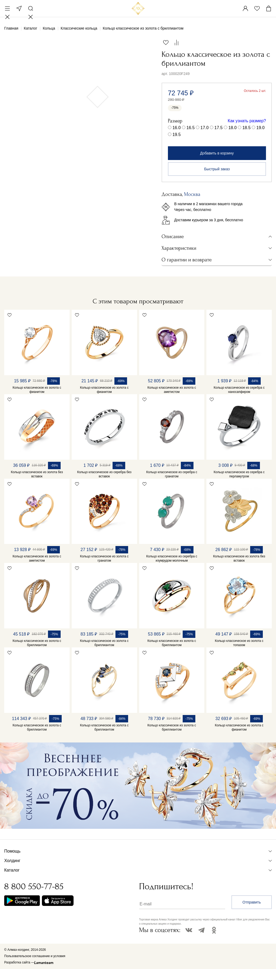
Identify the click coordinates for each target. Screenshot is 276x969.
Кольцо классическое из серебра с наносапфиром (239, 390)
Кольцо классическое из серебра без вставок (104, 474)
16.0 (176, 127)
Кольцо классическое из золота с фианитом (37, 390)
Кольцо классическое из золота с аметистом (171, 390)
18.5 (246, 127)
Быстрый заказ (217, 169)
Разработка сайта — (19, 962)
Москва (19, 8)
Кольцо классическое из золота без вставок (37, 474)
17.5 (218, 127)
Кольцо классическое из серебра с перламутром (239, 474)
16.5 (190, 127)
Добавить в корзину (217, 153)
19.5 (176, 134)
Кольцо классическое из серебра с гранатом (171, 474)
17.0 (204, 127)
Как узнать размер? (247, 121)
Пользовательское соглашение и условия (34, 956)
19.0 (260, 127)
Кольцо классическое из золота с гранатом (104, 558)
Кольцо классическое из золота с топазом (239, 643)
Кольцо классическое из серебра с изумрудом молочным (171, 558)
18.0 (232, 127)
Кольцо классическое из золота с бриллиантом (37, 643)
